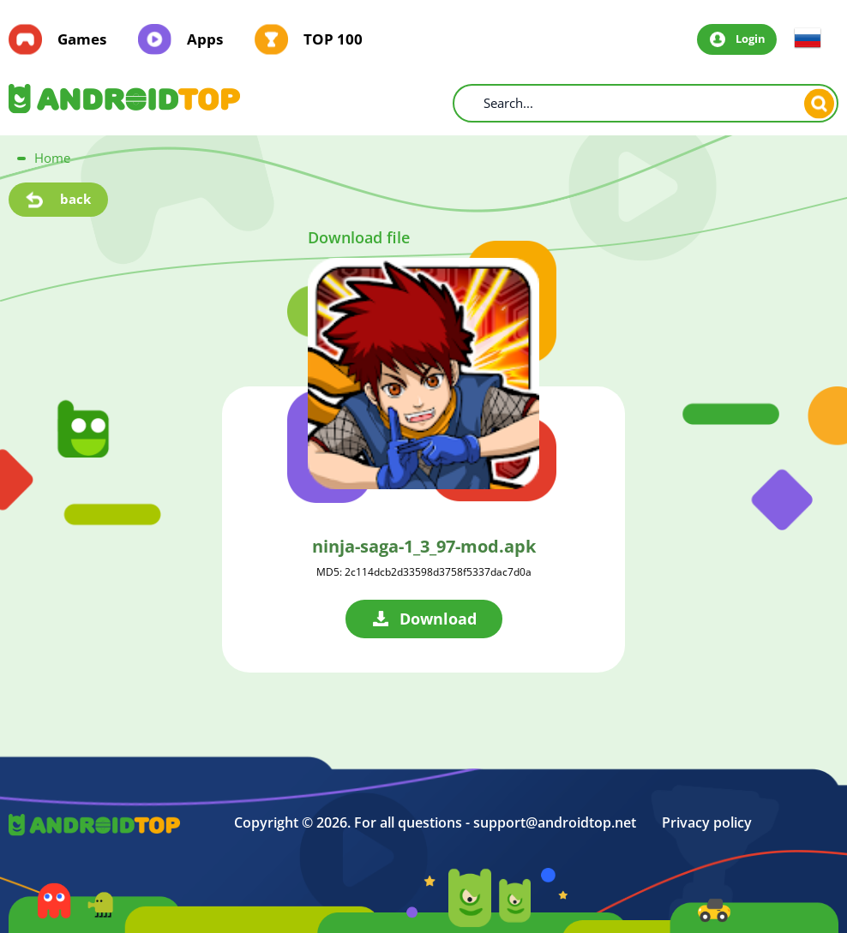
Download (438, 618)
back (75, 198)
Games (81, 39)
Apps (205, 39)
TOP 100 (333, 39)
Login (751, 38)
